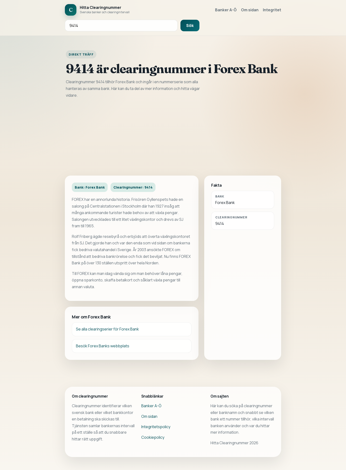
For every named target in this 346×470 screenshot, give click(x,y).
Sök (190, 25)
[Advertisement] (173, 137)
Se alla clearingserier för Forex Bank (107, 329)
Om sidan (250, 10)
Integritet (272, 10)
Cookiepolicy (152, 437)
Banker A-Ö (226, 10)
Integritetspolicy (155, 426)
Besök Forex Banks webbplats (102, 346)
